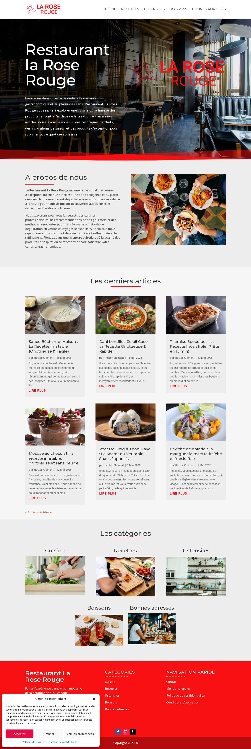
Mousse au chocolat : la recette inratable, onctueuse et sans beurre (54, 458)
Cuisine (109, 9)
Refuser (49, 734)
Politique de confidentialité (185, 695)
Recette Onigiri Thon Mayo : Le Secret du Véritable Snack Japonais (124, 454)
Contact (172, 682)
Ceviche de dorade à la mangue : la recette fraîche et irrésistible (196, 454)
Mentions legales (178, 689)
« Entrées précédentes (39, 512)
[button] (94, 699)
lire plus (37, 390)
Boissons (178, 9)
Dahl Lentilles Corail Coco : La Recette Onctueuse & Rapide (124, 346)
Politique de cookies (33, 742)
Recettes (130, 9)
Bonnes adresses (209, 9)
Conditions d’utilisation (182, 702)
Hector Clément (44, 357)
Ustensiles (154, 9)
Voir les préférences (80, 734)
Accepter (19, 734)
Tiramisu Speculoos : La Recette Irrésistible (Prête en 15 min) (194, 346)
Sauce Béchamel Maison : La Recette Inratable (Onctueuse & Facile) (53, 346)
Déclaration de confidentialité (61, 742)
